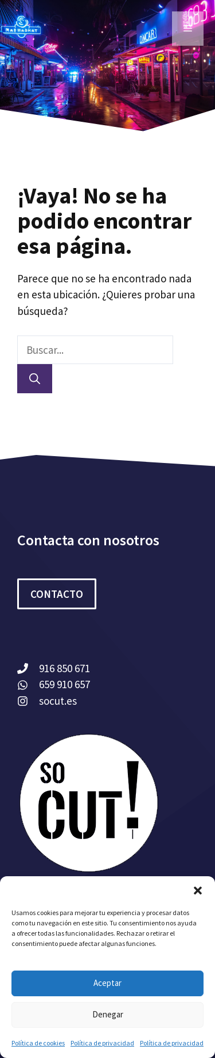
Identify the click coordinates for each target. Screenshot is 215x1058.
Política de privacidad (102, 1043)
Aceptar (107, 982)
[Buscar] (34, 378)
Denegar (107, 1014)
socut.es (58, 701)
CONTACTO (56, 594)
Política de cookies (38, 1043)
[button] (198, 890)
